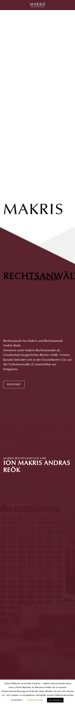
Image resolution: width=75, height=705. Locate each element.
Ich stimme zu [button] (55, 700)
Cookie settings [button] (35, 700)
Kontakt (14, 384)
